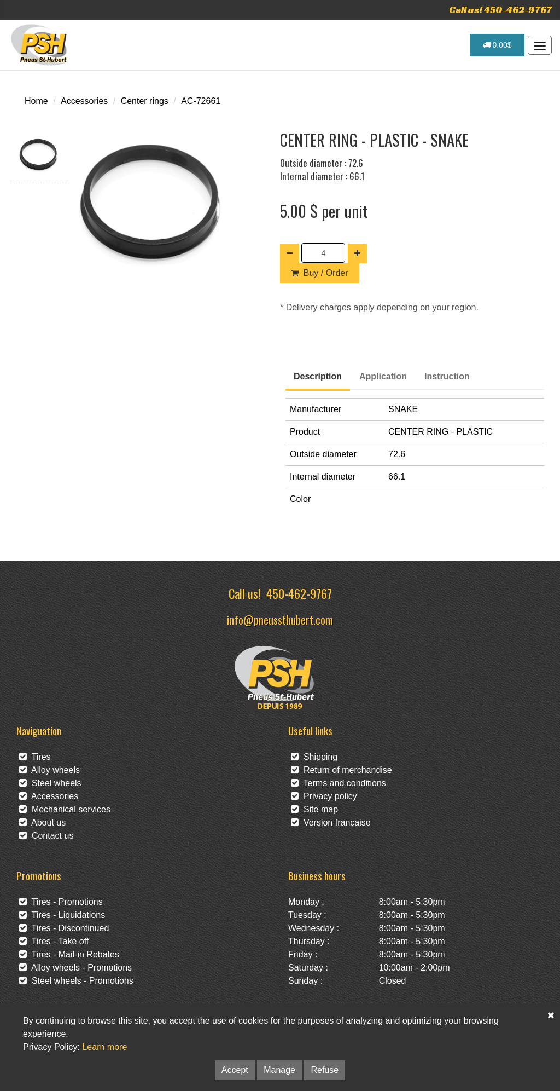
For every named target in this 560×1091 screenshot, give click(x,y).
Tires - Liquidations (62, 915)
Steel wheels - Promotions (76, 980)
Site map (314, 809)
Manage (279, 1070)
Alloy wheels (49, 770)
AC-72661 (200, 101)
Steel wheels (50, 783)
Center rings (144, 101)
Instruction (447, 376)
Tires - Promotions (61, 902)
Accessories (84, 101)
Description (318, 376)
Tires (35, 756)
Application (383, 376)
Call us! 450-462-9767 (500, 9)
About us (42, 822)
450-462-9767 (299, 593)
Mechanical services (64, 809)
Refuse (325, 1070)
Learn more (104, 1047)
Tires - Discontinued (64, 928)
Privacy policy (324, 796)
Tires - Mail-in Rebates (69, 954)
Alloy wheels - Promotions (75, 967)
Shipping (314, 756)
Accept (234, 1070)
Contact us (46, 835)
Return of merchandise (341, 770)
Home (36, 101)
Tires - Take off (54, 941)
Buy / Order (320, 273)
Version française (331, 822)
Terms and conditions (338, 783)
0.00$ (497, 45)
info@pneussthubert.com (280, 619)
